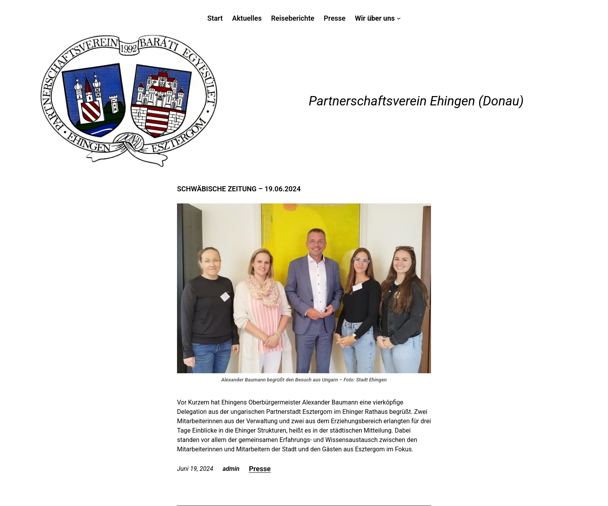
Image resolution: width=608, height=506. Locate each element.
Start (215, 18)
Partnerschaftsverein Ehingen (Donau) (416, 101)
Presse (260, 469)
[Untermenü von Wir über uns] (378, 18)
